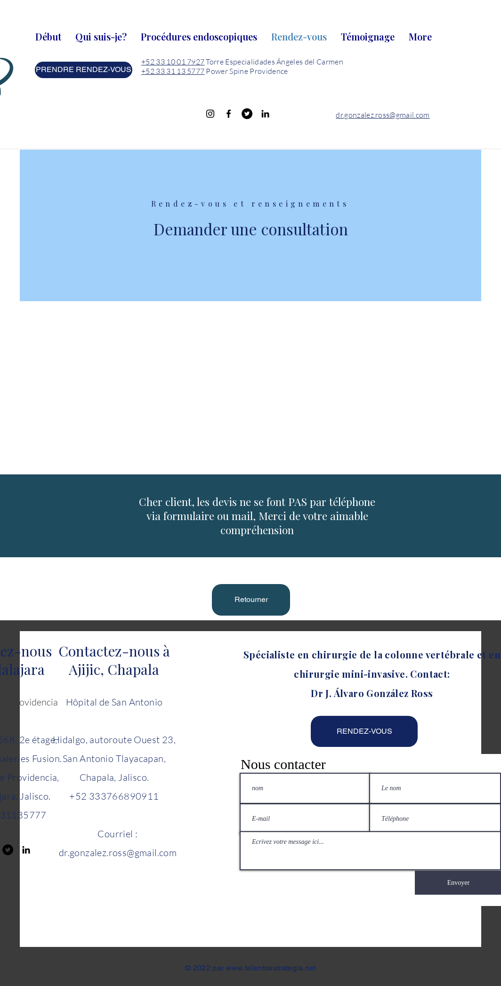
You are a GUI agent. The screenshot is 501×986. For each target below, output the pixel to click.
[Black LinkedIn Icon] (265, 113)
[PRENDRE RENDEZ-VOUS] (83, 70)
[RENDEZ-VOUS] (364, 731)
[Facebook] (228, 113)
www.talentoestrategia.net (271, 967)
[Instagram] (210, 113)
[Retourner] (251, 600)
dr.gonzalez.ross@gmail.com (382, 115)
